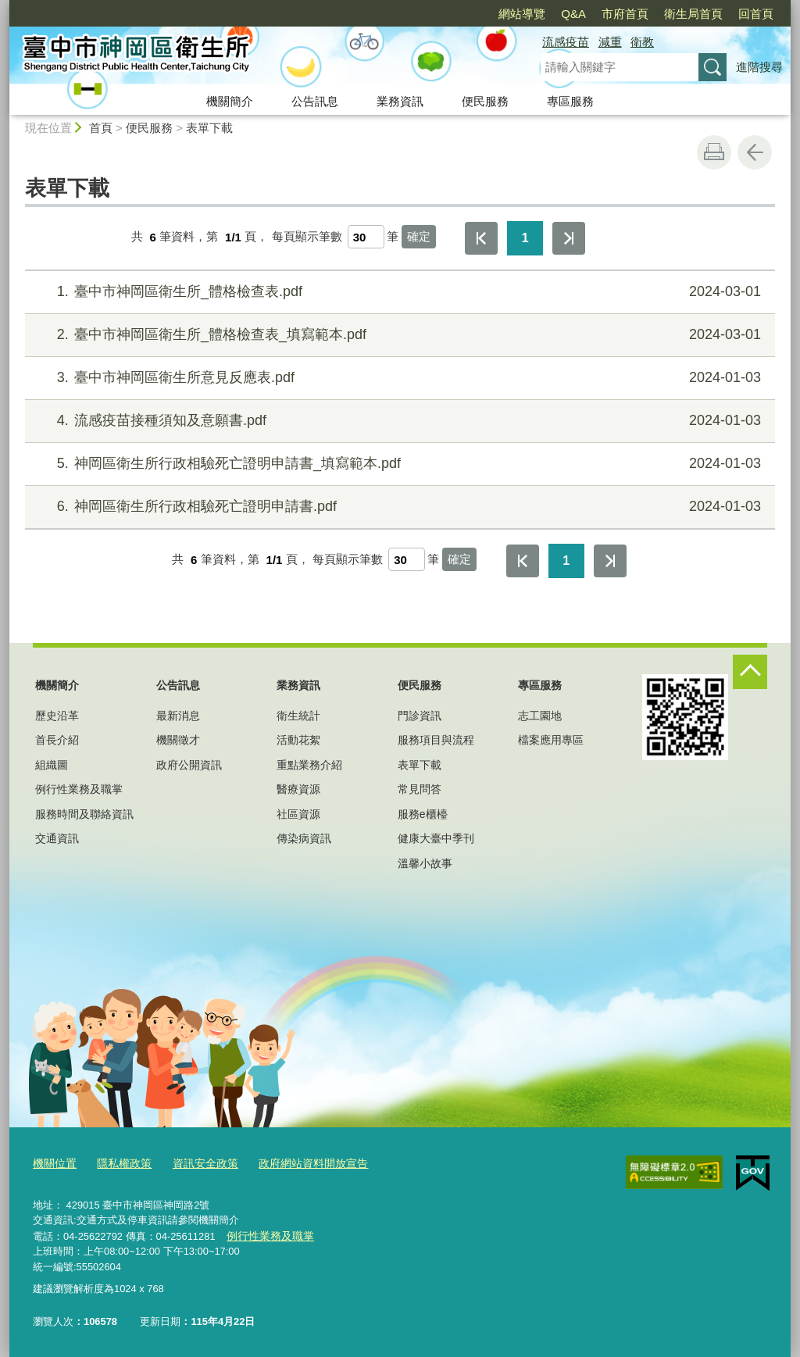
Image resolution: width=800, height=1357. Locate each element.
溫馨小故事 (425, 863)
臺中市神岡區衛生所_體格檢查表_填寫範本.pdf (398, 334)
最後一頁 (568, 238)
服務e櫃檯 (423, 814)
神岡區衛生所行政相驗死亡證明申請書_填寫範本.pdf (398, 463)
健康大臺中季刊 (436, 838)
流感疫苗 (565, 41)
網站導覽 (521, 13)
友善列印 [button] (714, 152)
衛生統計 (298, 715)
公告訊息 (314, 101)
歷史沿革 (57, 715)
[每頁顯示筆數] (366, 236)
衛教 (642, 41)
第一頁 (481, 238)
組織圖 (51, 765)
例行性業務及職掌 (79, 789)
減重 (610, 41)
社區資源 (298, 814)
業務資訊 (400, 101)
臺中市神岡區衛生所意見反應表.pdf (398, 377)
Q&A (573, 13)
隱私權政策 (119, 1162)
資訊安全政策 (196, 1162)
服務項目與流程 (436, 740)
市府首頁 (625, 13)
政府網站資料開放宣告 (297, 1162)
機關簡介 (229, 101)
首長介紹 (57, 740)
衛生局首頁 (693, 13)
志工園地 (540, 715)
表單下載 (209, 127)
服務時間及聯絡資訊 (84, 814)
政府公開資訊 (189, 765)
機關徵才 (178, 740)
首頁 (100, 127)
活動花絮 (298, 740)
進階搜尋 (759, 66)
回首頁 (755, 13)
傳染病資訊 (304, 838)
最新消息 (178, 715)
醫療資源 (298, 789)
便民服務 (485, 101)
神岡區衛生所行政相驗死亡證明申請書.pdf (398, 506)
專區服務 (570, 101)
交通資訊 (57, 838)
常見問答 (419, 789)
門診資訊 (419, 715)
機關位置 (53, 1162)
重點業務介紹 (309, 765)
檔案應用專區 (551, 740)
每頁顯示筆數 (307, 237)
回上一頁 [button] (755, 152)
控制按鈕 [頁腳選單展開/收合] (750, 672)
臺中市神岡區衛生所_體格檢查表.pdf (398, 291)
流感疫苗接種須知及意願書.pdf (398, 420)
